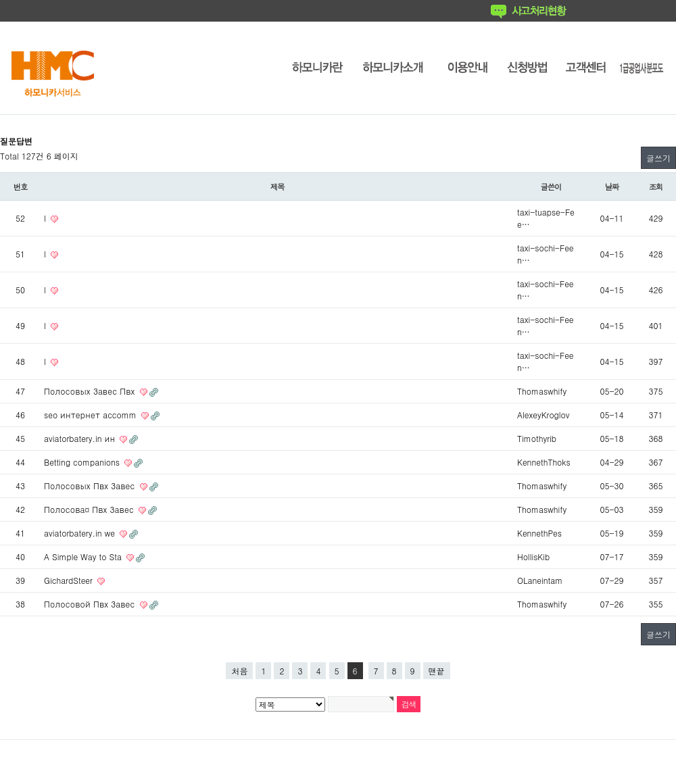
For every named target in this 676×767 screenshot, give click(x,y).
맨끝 (437, 670)
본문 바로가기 (0, 0)
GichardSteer (69, 580)
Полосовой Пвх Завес (91, 604)
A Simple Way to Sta (84, 556)
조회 (656, 186)
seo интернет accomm (91, 414)
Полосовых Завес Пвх (91, 391)
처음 (239, 670)
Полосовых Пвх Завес (91, 485)
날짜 (612, 186)
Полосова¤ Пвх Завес (90, 509)
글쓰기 (658, 158)
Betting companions (83, 462)
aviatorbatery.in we (81, 533)
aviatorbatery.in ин (81, 438)
